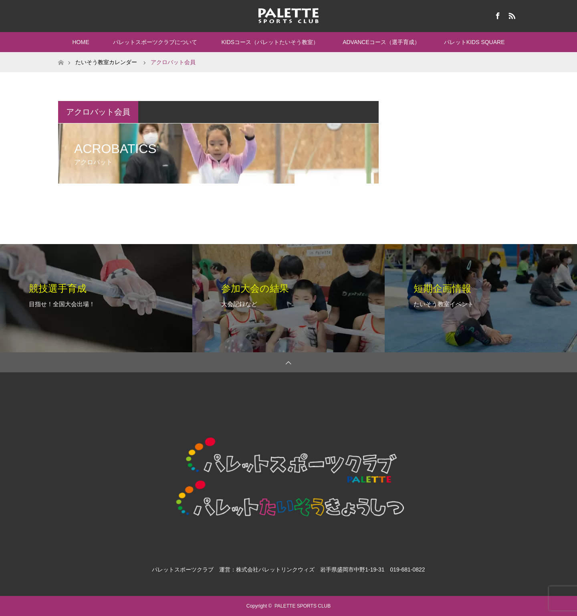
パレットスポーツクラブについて (155, 42)
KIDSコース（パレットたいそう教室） (270, 42)
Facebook (497, 14)
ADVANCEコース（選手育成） (381, 42)
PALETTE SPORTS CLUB (302, 606)
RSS (511, 14)
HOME (80, 42)
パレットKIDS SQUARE (474, 42)
